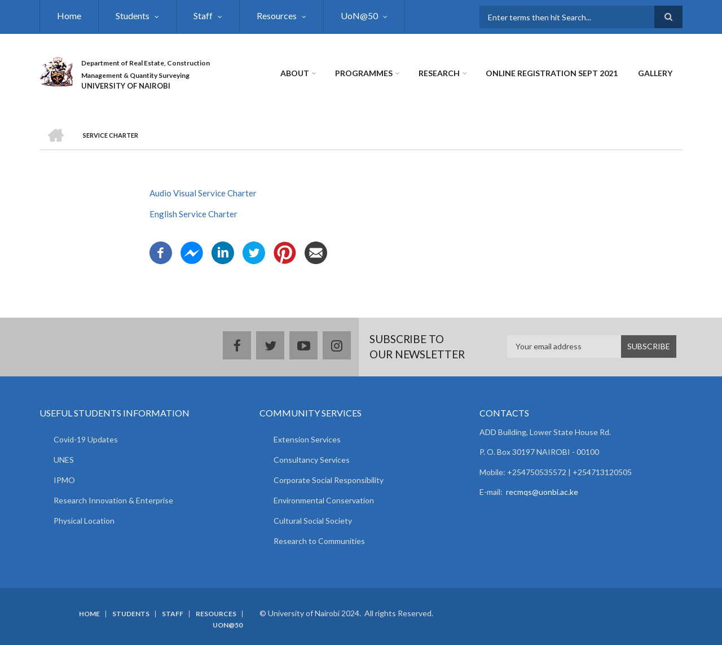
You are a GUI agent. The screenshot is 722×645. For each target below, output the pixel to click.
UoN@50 (359, 15)
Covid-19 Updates (86, 439)
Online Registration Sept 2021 (552, 73)
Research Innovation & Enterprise (113, 500)
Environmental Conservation (324, 500)
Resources (277, 15)
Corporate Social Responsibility (329, 480)
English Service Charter (193, 214)
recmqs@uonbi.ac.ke (542, 492)
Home (69, 15)
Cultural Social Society (313, 520)
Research (439, 73)
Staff (203, 15)
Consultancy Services (312, 459)
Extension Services (307, 439)
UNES (64, 459)
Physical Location (84, 520)
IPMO (64, 480)
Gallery (655, 73)
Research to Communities (319, 541)
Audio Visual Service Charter (203, 193)
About (294, 73)
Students (132, 15)
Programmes (364, 73)
